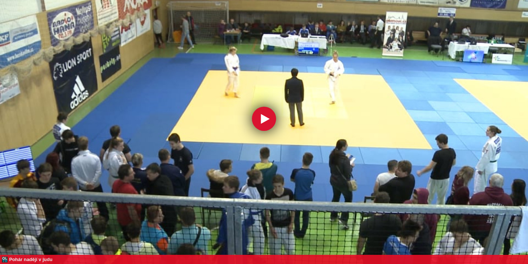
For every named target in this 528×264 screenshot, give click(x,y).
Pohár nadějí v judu (30, 259)
